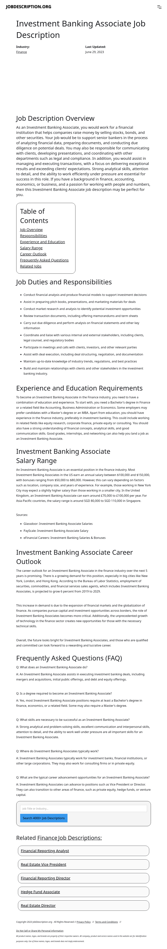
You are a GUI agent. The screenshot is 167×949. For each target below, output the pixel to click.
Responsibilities (33, 235)
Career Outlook (33, 253)
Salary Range (31, 247)
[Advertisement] (83, 84)
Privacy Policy (84, 921)
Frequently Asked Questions (44, 260)
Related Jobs (31, 266)
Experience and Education (42, 241)
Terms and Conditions (106, 921)
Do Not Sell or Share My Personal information (40, 930)
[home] (29, 7)
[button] (159, 7)
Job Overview (31, 229)
